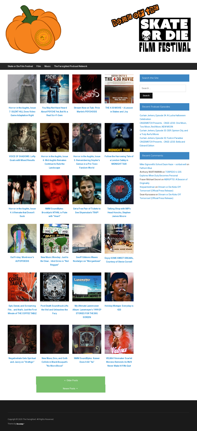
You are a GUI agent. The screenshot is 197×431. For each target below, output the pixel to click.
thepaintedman (147, 187)
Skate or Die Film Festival (20, 66)
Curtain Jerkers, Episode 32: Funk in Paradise (161, 138)
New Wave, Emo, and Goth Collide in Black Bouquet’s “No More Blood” (55, 362)
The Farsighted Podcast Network (70, 66)
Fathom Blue (146, 168)
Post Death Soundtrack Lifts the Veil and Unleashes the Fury (54, 310)
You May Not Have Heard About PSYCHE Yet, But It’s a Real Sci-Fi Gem (54, 112)
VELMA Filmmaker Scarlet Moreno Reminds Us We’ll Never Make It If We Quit (119, 362)
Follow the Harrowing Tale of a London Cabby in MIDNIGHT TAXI (119, 160)
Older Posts (71, 380)
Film (38, 66)
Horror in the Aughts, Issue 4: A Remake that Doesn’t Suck (22, 212)
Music (47, 66)
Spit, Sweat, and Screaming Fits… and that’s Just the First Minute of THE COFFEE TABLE (22, 310)
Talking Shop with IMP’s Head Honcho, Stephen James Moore (119, 212)
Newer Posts (70, 388)
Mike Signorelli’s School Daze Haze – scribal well (163, 164)
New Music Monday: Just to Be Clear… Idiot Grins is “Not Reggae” (54, 261)
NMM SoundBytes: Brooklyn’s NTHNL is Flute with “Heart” (54, 212)
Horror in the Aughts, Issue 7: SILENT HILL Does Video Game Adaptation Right (22, 112)
